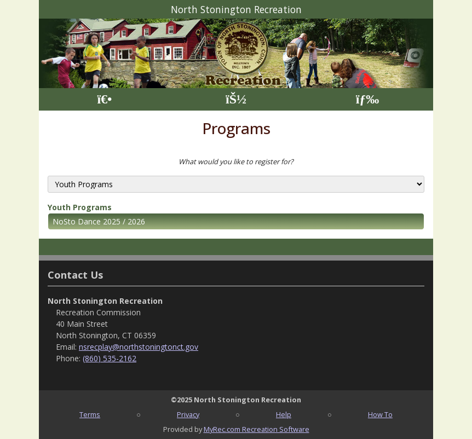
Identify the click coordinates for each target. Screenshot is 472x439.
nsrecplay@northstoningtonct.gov (138, 347)
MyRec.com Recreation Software (256, 429)
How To (380, 414)
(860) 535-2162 (109, 358)
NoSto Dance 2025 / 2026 (99, 221)
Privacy (188, 414)
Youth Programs (80, 207)
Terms (89, 414)
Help (283, 414)
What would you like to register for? (236, 161)
